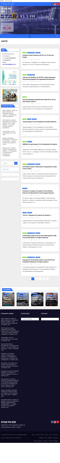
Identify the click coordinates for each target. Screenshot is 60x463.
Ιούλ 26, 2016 (27, 103)
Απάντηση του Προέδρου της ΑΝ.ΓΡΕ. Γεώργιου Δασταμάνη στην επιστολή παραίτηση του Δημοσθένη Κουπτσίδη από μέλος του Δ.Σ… (38, 79)
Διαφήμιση (50, 437)
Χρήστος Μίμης (35, 59)
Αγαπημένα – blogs (43, 437)
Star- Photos (55, 434)
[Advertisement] (30, 452)
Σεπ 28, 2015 (27, 146)
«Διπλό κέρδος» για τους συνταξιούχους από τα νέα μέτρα (9, 133)
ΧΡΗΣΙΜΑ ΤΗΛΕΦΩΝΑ (53, 440)
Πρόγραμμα (45, 440)
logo (50, 434)
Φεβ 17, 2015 (27, 264)
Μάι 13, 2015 (26, 195)
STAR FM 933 (6, 10)
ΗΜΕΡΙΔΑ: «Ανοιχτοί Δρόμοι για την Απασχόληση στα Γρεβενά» (39, 144)
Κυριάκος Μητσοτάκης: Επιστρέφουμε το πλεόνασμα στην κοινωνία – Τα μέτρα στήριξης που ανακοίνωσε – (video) (9, 141)
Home (33, 434)
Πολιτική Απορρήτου (38, 440)
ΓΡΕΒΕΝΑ (24, 52)
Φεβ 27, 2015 (27, 239)
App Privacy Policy (40, 434)
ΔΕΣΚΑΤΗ (24, 212)
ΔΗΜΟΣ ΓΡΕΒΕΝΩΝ (31, 52)
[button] (57, 36)
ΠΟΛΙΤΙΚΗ (49, 293)
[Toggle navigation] (30, 36)
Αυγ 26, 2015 (27, 170)
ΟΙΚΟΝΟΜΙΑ (38, 52)
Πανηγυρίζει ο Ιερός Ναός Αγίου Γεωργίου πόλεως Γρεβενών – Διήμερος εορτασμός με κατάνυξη (9, 364)
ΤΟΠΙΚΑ (5, 295)
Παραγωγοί (55, 437)
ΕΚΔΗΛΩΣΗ (30, 141)
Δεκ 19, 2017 (27, 59)
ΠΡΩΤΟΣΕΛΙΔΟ (6, 293)
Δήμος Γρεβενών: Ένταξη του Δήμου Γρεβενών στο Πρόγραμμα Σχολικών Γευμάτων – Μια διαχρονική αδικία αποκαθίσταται (9, 113)
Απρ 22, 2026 (51, 301)
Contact (46, 434)
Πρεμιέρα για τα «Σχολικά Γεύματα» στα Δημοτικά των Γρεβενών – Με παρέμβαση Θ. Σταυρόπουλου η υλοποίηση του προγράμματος (9, 356)
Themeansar (18, 437)
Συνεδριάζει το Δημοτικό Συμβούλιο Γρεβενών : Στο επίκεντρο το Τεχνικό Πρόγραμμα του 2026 (10, 372)
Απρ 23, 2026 (8, 301)
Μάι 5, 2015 (26, 217)
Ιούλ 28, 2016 (27, 81)
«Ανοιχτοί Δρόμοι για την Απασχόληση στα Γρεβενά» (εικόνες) (39, 121)
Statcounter (5, 169)
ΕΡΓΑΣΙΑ (29, 119)
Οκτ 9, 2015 (26, 124)
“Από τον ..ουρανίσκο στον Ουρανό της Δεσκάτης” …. (37, 215)
